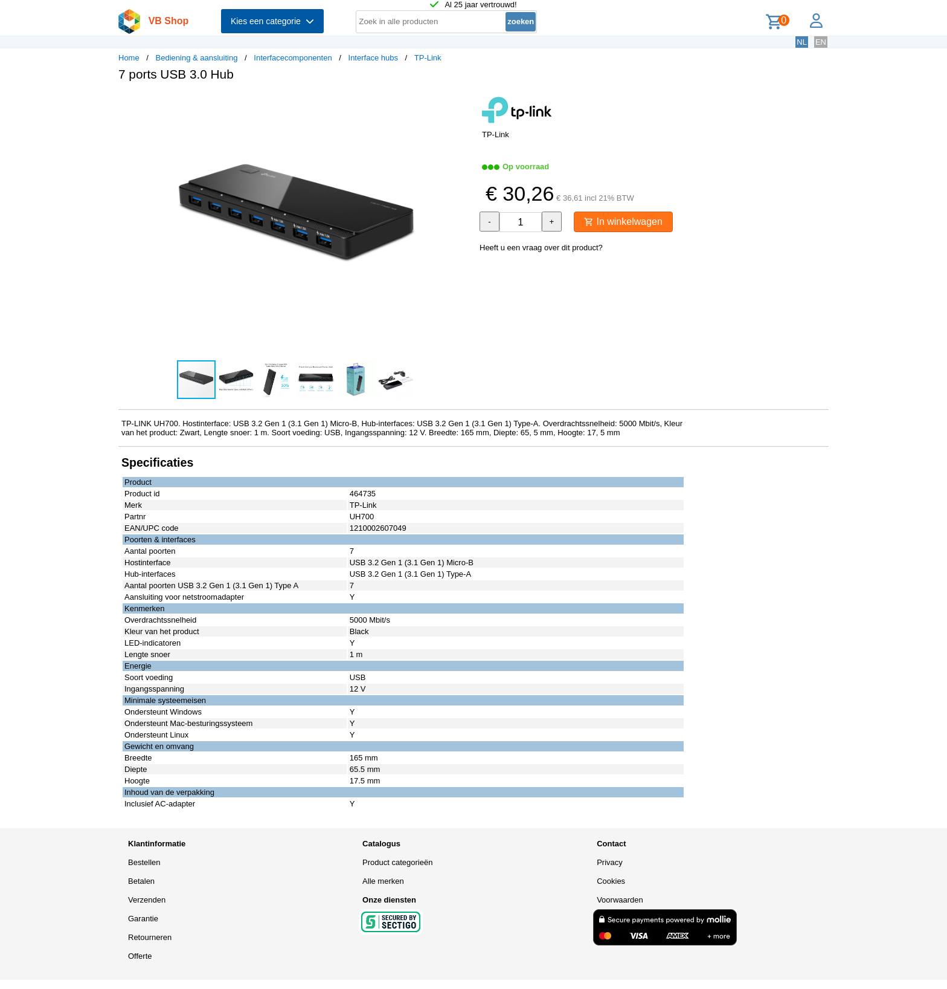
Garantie (143, 918)
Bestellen (144, 862)
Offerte (140, 956)
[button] (462, 103)
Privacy (610, 862)
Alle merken (383, 881)
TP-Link (427, 57)
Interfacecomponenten (293, 57)
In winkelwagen (623, 221)
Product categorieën (397, 862)
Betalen (141, 881)
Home (129, 57)
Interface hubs (373, 57)
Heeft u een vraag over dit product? (541, 247)
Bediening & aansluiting (197, 57)
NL (802, 42)
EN (820, 42)
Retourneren (150, 937)
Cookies (611, 881)
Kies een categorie (272, 21)
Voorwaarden (620, 899)
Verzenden (146, 899)
